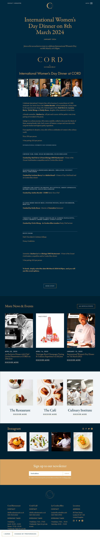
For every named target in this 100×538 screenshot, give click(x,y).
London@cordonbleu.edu (59, 512)
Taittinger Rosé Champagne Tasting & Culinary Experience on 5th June (50, 355)
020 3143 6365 (13, 515)
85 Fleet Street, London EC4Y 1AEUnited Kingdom (79, 514)
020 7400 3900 (56, 515)
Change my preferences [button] (25, 534)
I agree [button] (7, 534)
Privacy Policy (67, 477)
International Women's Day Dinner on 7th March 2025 (80, 355)
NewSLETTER (17, 3)
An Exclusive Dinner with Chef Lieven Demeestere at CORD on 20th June (17, 356)
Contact (10, 3)
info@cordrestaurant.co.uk (16, 512)
